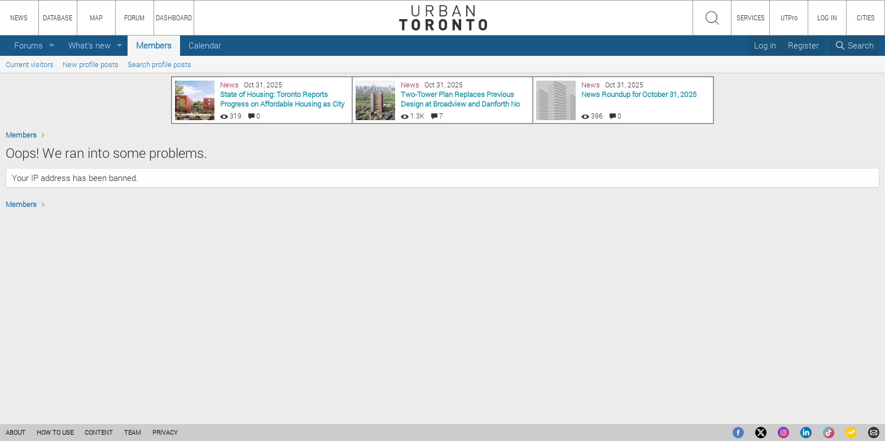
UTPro (789, 17)
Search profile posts (159, 64)
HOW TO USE (55, 432)
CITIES (866, 17)
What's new (89, 45)
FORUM (134, 17)
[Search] (854, 45)
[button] (52, 45)
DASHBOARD (174, 17)
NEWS (19, 17)
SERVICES (751, 17)
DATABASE (57, 17)
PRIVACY (165, 432)
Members (154, 45)
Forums (28, 45)
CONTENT (99, 432)
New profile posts (91, 64)
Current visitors (30, 64)
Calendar (205, 45)
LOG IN (827, 17)
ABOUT (15, 432)
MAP (96, 17)
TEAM (132, 432)
